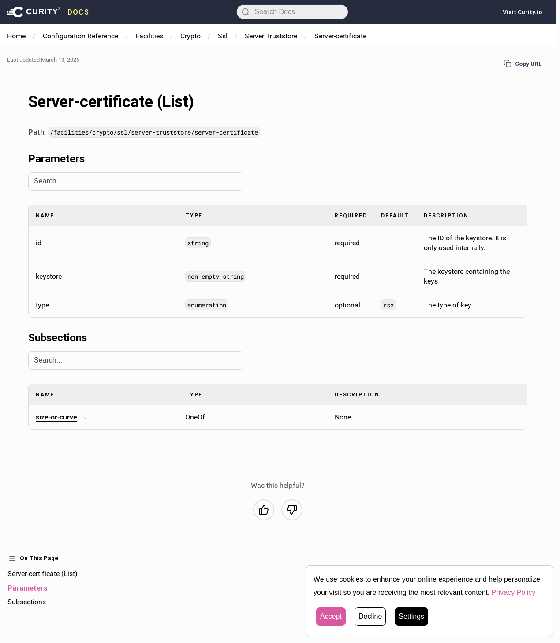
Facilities (149, 36)
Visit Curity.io (522, 12)
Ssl (223, 36)
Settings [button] (411, 616)
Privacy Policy (514, 592)
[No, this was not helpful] (291, 509)
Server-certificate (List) (42, 573)
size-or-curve (62, 417)
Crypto (190, 36)
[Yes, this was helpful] (263, 509)
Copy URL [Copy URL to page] (523, 63)
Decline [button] (370, 616)
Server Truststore (271, 36)
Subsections (26, 602)
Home (16, 36)
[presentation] (48, 12)
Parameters (27, 587)
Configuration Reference (80, 36)
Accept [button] (331, 616)
